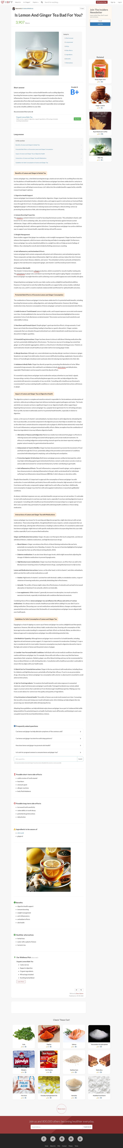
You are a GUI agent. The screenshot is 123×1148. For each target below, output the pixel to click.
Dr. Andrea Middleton (27, 8)
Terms (76, 1146)
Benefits (68, 58)
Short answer (69, 38)
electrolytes (62, 367)
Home (46, 1146)
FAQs (67, 46)
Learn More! (21, 981)
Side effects (69, 50)
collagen (36, 271)
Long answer (69, 42)
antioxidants (21, 274)
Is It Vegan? (26, 2)
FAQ (59, 1146)
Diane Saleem (79, 993)
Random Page (101, 2)
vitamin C (20, 218)
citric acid (20, 833)
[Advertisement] (46, 1007)
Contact (64, 1146)
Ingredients (69, 54)
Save (82, 8)
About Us (18, 2)
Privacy (71, 1146)
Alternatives (69, 63)
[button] (49, 731)
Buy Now (77, 119)
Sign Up (113, 2)
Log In (120, 2)
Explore (36, 2)
